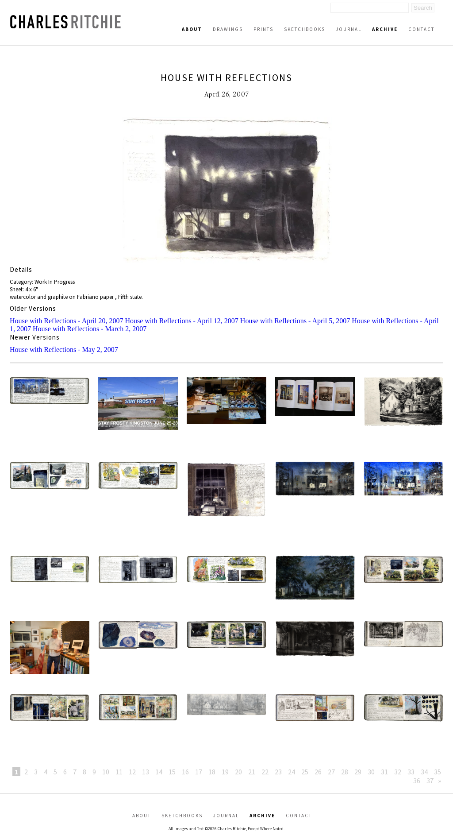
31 (384, 771)
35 (437, 771)
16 (185, 771)
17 (198, 771)
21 (251, 771)
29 (357, 771)
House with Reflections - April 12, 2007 (181, 321)
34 (424, 771)
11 (119, 771)
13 (145, 771)
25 (304, 771)
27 (331, 771)
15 (172, 771)
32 (397, 771)
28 (344, 771)
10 (105, 771)
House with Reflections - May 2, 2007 (64, 349)
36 (416, 780)
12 (132, 771)
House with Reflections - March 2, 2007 (89, 329)
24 (291, 771)
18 (211, 771)
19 (225, 771)
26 (318, 771)
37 (430, 780)
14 (158, 771)
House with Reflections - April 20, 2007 (66, 321)
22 (265, 771)
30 (371, 771)
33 (411, 771)
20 (238, 771)
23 (278, 771)
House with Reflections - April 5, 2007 (295, 321)
